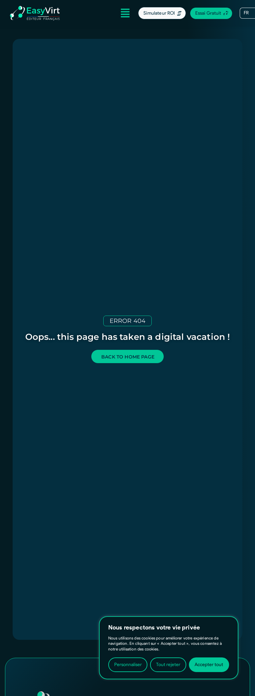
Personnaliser (128, 664)
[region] (169, 648)
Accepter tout (209, 664)
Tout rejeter (168, 664)
